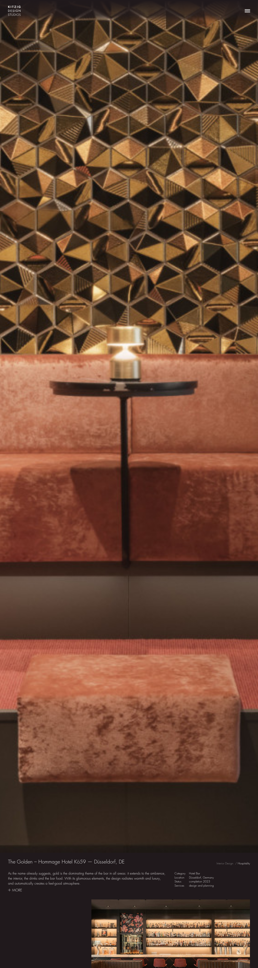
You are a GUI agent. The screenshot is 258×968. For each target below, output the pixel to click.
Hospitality (244, 863)
